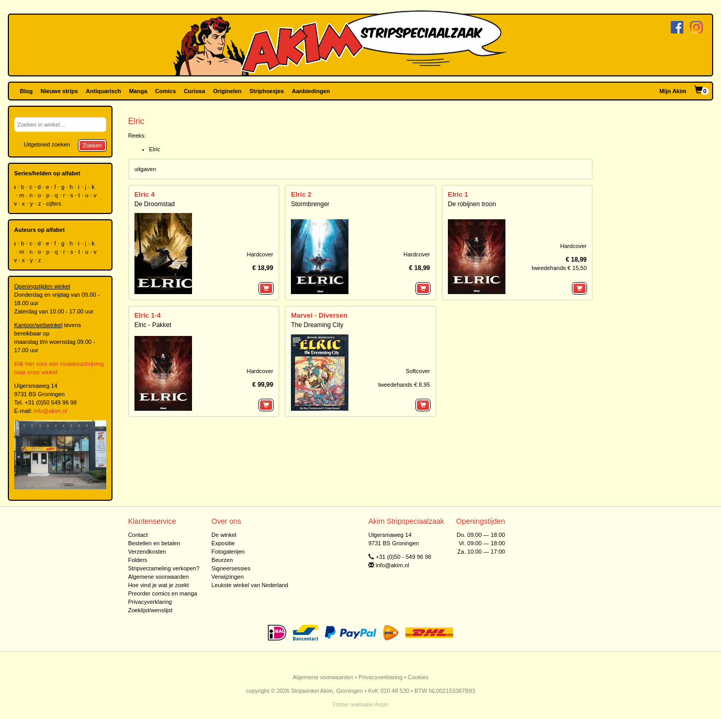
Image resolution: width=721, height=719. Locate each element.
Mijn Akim (672, 91)
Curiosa (194, 91)
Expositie (223, 543)
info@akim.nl (50, 411)
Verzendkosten (147, 551)
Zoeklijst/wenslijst (150, 610)
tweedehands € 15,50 (559, 268)
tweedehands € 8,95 (404, 384)
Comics (165, 91)
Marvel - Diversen (319, 315)
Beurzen (222, 560)
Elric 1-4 (147, 315)
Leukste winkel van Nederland (249, 585)
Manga (138, 91)
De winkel (223, 535)
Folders (138, 560)
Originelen (227, 91)
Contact (138, 535)
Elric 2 (301, 194)
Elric (154, 149)
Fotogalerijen (228, 551)
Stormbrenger (310, 204)
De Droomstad (154, 204)
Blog (26, 91)
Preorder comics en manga (162, 593)
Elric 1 (458, 194)
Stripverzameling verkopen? (163, 568)
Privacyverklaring (150, 602)
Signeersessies (231, 568)
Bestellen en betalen (154, 543)
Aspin (381, 704)
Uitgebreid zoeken (47, 144)
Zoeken (92, 145)
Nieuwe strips (59, 91)
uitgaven (145, 169)
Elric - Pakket (153, 325)
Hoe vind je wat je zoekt (158, 585)
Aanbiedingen (311, 91)
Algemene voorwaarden (158, 577)
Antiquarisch (103, 91)
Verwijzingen (227, 577)
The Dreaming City (317, 325)
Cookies (418, 677)
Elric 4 (144, 194)
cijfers (54, 203)
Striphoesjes (267, 91)
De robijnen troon (472, 204)
